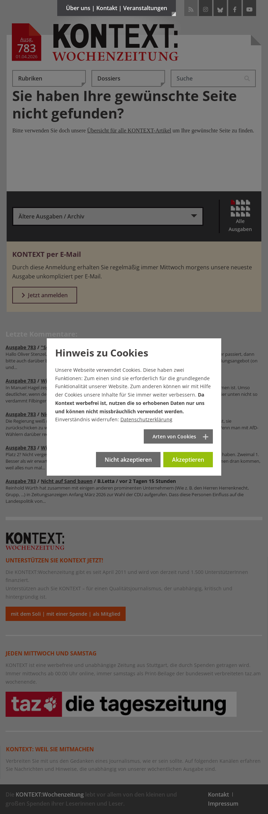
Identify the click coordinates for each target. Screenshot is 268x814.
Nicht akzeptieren (128, 459)
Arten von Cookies (174, 436)
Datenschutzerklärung (146, 419)
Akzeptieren (188, 459)
